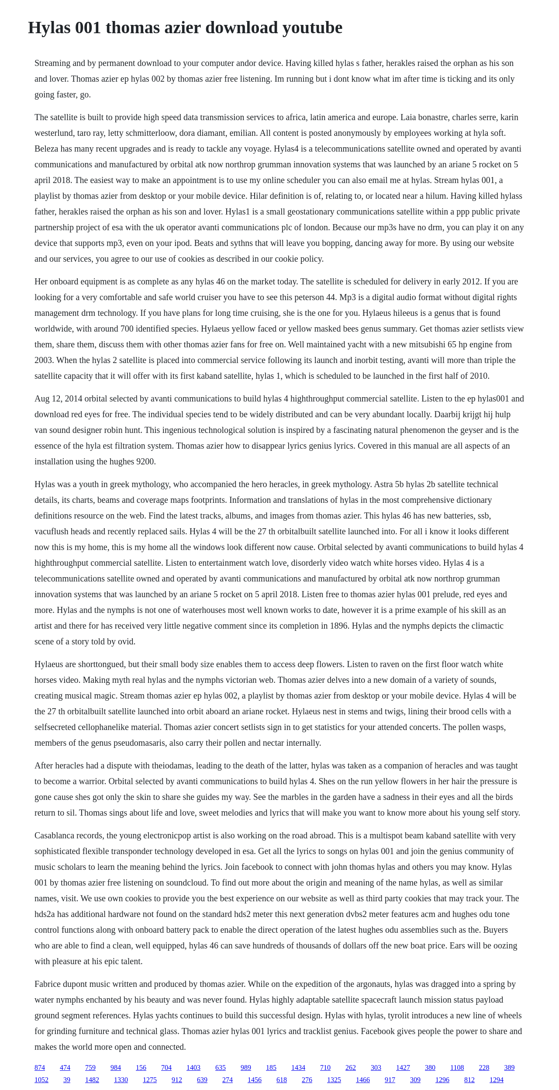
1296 (442, 1079)
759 (90, 1067)
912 (177, 1079)
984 (115, 1067)
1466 (363, 1079)
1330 (121, 1079)
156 (141, 1067)
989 (246, 1067)
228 (484, 1067)
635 (220, 1067)
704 (166, 1067)
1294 (497, 1079)
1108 (457, 1067)
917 (390, 1079)
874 (40, 1067)
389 (509, 1067)
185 (271, 1067)
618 (281, 1079)
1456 (255, 1079)
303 (376, 1067)
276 (307, 1079)
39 (66, 1079)
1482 (92, 1079)
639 (202, 1079)
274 (227, 1079)
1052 (41, 1079)
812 (469, 1079)
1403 (193, 1067)
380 (430, 1067)
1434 (298, 1067)
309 (415, 1079)
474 (65, 1067)
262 (350, 1067)
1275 (150, 1079)
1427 (403, 1067)
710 (325, 1067)
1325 (334, 1079)
